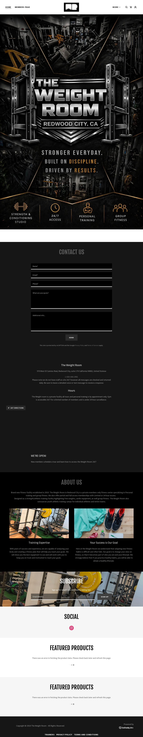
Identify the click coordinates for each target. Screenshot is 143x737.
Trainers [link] (50, 734)
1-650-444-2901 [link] (71, 377)
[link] (71, 7)
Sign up (104, 597)
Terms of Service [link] (93, 345)
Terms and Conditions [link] (86, 734)
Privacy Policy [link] (79, 345)
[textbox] (71, 266)
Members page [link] (22, 7)
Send (71, 337)
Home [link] (8, 7)
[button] (117, 7)
